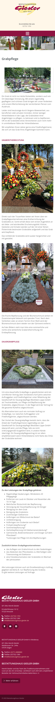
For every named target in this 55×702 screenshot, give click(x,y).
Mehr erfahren (12, 680)
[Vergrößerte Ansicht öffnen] (27, 80)
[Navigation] (27, 33)
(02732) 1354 (15, 616)
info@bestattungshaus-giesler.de (16, 620)
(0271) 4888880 (16, 652)
